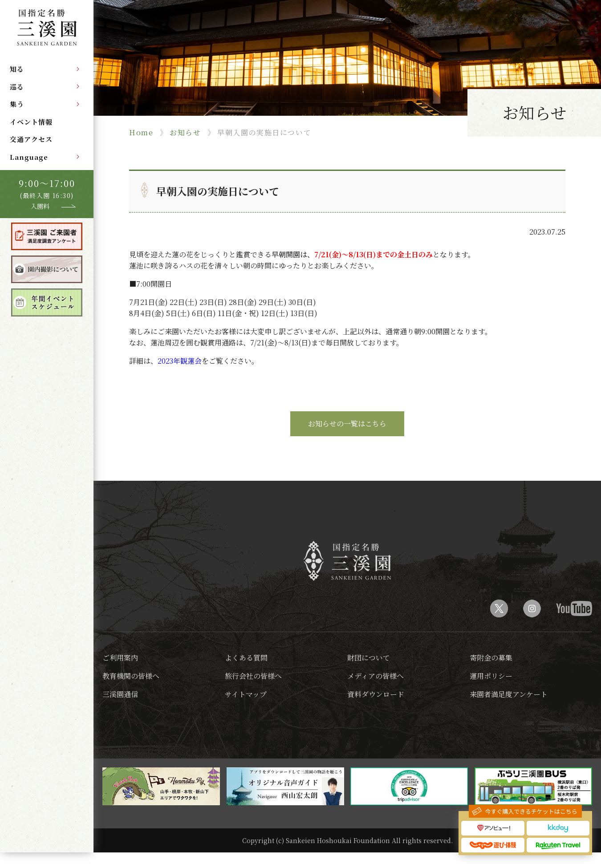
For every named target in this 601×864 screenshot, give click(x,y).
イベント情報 (31, 121)
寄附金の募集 (491, 658)
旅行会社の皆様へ (253, 676)
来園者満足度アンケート (509, 694)
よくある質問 (246, 658)
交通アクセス (31, 139)
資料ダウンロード (375, 694)
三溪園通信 (120, 694)
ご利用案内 (120, 658)
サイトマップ (246, 694)
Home (141, 132)
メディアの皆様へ (375, 676)
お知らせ (185, 132)
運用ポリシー (491, 676)
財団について (368, 658)
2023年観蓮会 (180, 361)
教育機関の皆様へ (130, 676)
